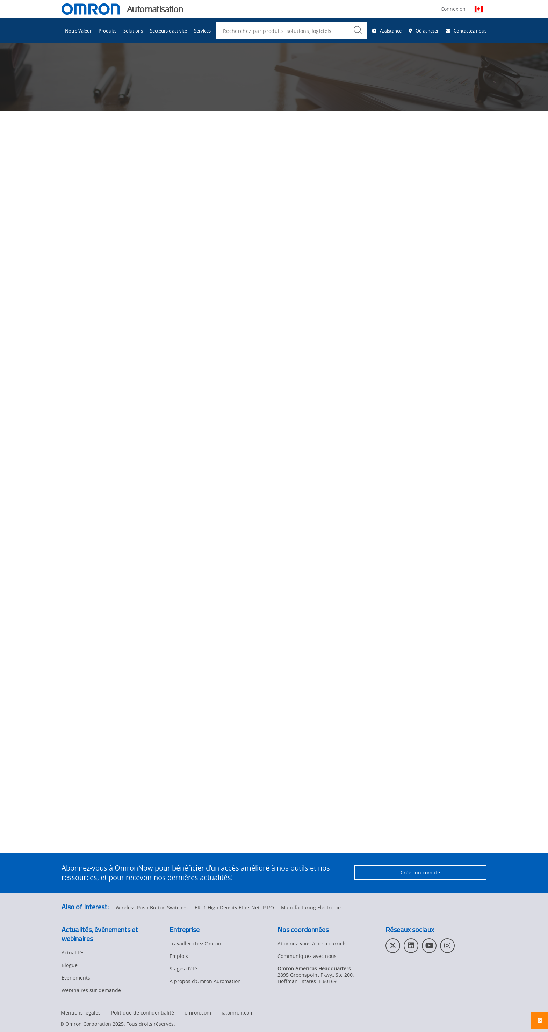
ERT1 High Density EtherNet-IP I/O (234, 907)
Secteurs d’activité (168, 31)
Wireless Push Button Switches (152, 907)
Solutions (133, 31)
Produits (107, 31)
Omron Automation (84, 65)
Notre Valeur (78, 31)
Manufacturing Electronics (312, 907)
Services (202, 31)
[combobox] (291, 31)
